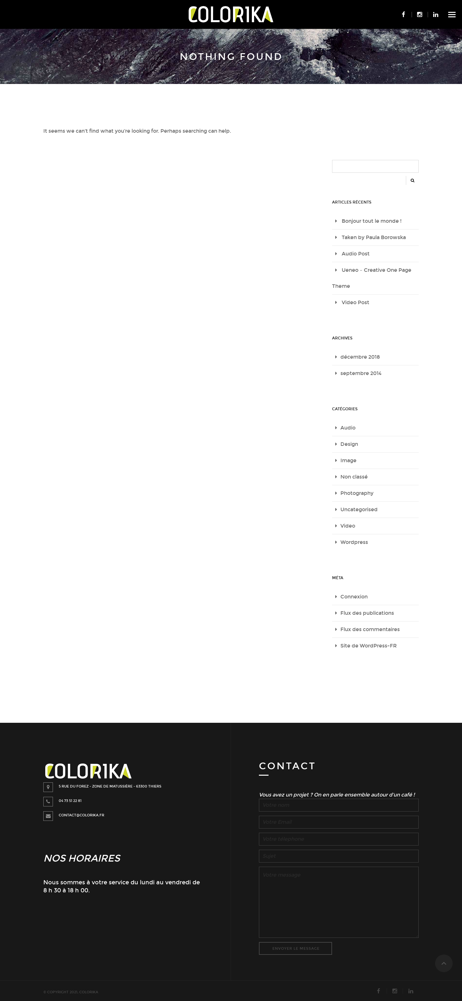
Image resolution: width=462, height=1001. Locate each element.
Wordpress (354, 542)
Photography (356, 493)
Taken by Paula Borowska (374, 237)
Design (349, 444)
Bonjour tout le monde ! (372, 221)
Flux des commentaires (370, 629)
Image (348, 460)
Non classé (354, 477)
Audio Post (356, 254)
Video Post (355, 302)
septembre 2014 (360, 373)
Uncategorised (359, 509)
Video (347, 526)
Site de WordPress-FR (368, 646)
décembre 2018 (360, 357)
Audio (347, 428)
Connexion (354, 597)
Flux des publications (367, 613)
